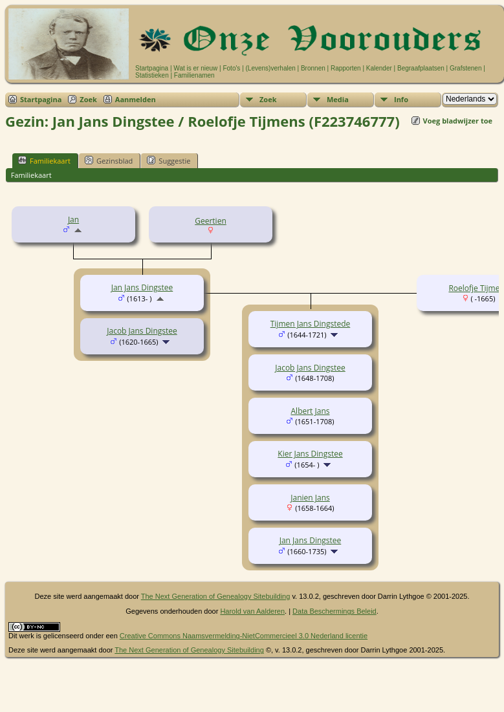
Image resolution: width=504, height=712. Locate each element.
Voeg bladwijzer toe (457, 120)
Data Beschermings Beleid (334, 611)
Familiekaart (44, 160)
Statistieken (152, 75)
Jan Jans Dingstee (142, 287)
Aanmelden (135, 99)
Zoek (88, 99)
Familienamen (194, 75)
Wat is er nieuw (195, 68)
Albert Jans (310, 410)
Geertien (210, 220)
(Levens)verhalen (271, 68)
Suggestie (168, 160)
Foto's (231, 68)
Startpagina (151, 68)
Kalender (379, 68)
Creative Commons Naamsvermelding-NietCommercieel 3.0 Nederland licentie (243, 636)
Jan (73, 219)
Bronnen (313, 68)
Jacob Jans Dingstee (142, 330)
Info (401, 99)
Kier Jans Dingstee (310, 453)
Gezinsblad (109, 160)
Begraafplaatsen (420, 68)
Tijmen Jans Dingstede (310, 323)
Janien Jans (309, 497)
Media (338, 99)
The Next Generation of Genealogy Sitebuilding (215, 596)
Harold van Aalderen (252, 611)
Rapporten (346, 68)
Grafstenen (465, 68)
